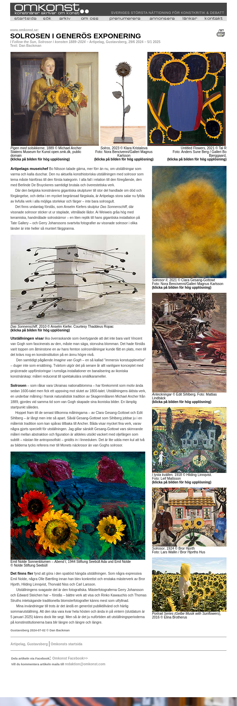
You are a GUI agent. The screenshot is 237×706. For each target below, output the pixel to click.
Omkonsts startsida (66, 644)
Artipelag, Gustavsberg (29, 644)
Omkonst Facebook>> (70, 658)
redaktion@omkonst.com (85, 664)
